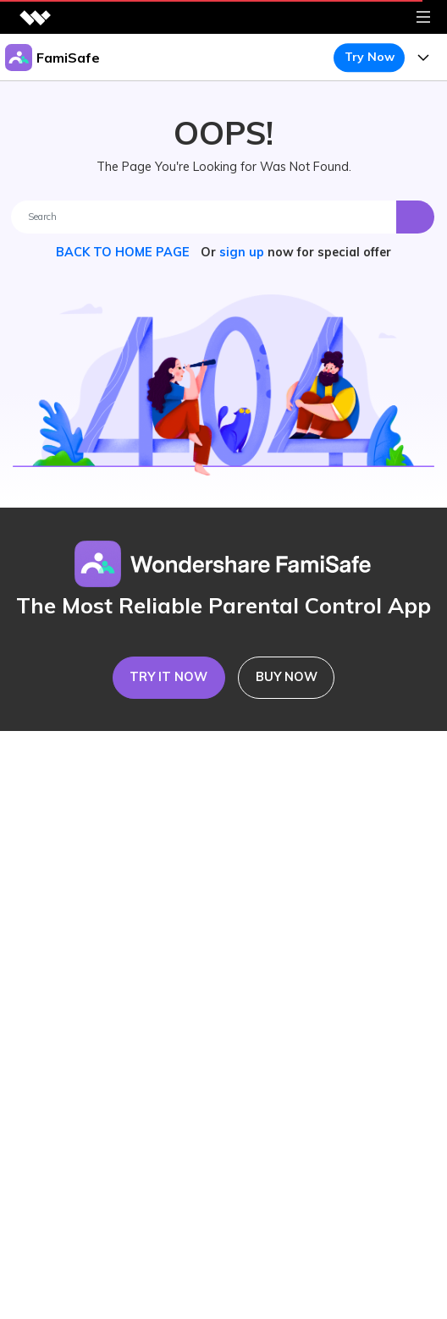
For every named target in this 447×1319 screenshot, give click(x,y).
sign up (241, 252)
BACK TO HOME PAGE (124, 252)
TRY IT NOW (168, 676)
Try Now (370, 56)
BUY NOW (286, 676)
